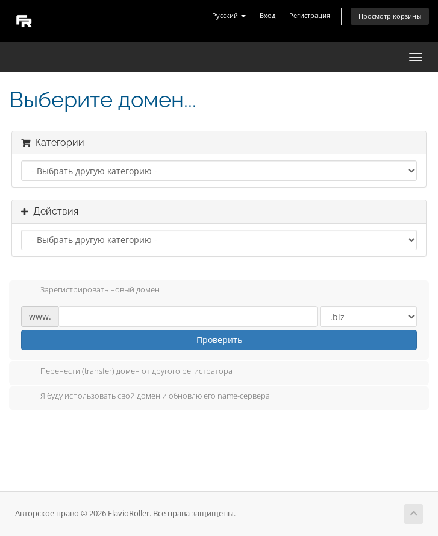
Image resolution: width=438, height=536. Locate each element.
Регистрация (309, 15)
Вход (267, 15)
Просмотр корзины (389, 15)
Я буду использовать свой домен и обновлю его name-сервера (145, 396)
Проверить (219, 339)
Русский (229, 15)
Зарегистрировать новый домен (90, 290)
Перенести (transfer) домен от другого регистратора (127, 372)
